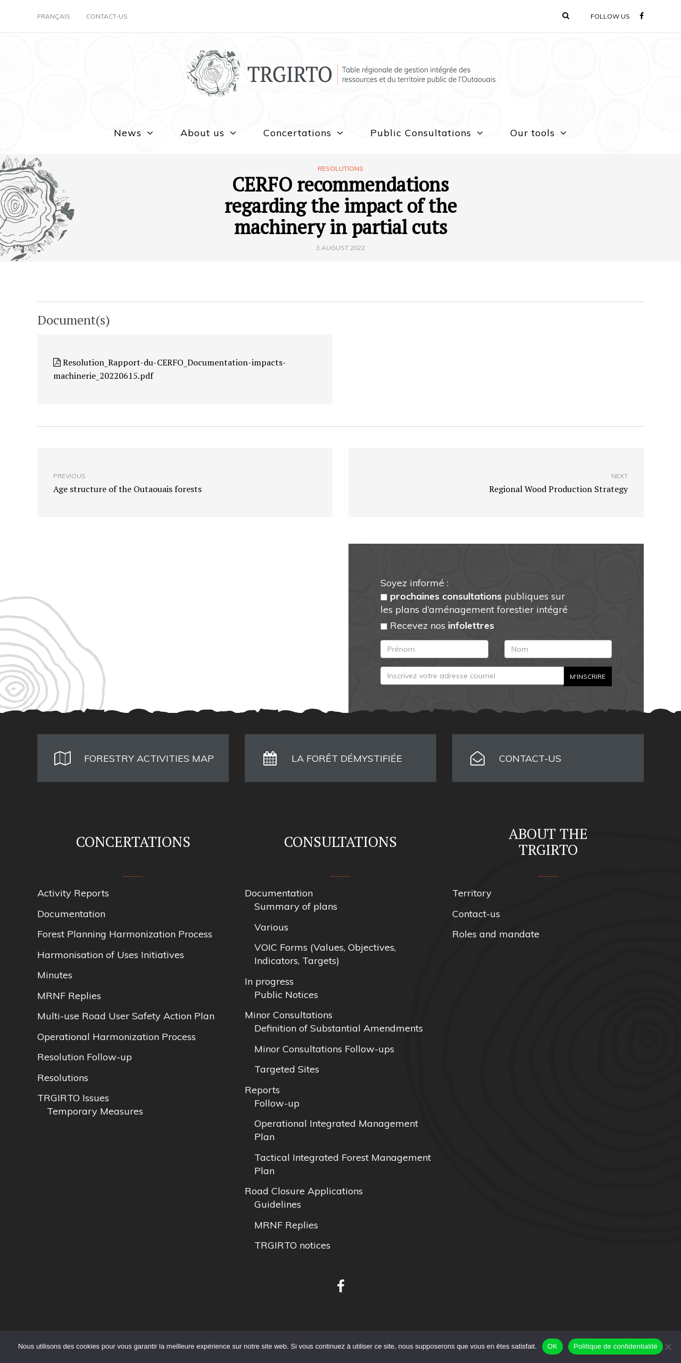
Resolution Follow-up (84, 1057)
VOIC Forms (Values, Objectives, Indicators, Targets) (325, 954)
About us (202, 133)
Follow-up (277, 1103)
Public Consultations (420, 133)
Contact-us (107, 16)
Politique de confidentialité (616, 1346)
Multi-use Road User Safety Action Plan (125, 1016)
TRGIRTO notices (292, 1245)
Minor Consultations (289, 1015)
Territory (472, 893)
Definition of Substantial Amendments (338, 1028)
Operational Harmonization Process (116, 1036)
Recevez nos (437, 625)
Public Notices (286, 994)
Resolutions (340, 168)
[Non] (667, 1346)
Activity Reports (73, 893)
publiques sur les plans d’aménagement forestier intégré (474, 603)
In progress (269, 981)
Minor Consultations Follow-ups (324, 1049)
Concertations (297, 133)
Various (271, 927)
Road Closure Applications (304, 1191)
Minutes (54, 975)
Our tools (532, 133)
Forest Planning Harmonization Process (124, 934)
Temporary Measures (95, 1111)
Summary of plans (295, 906)
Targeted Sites (286, 1069)
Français (53, 16)
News (128, 133)
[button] (565, 15)
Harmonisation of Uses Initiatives (110, 955)
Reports (262, 1090)
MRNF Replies (69, 996)
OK (552, 1346)
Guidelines (277, 1204)
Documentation (71, 914)
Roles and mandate (495, 934)
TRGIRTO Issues (73, 1098)
